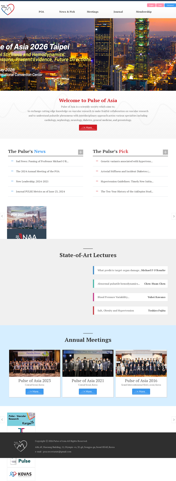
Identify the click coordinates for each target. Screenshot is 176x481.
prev (2, 216)
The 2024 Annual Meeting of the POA (38, 171)
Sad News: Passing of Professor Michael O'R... (42, 161)
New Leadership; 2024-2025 (32, 181)
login (151, 5)
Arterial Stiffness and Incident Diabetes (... (125, 171)
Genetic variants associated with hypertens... (127, 161)
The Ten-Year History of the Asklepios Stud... (127, 191)
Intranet (170, 5)
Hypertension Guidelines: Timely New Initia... (127, 181)
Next (174, 216)
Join (160, 5)
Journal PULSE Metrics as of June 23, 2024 (40, 191)
